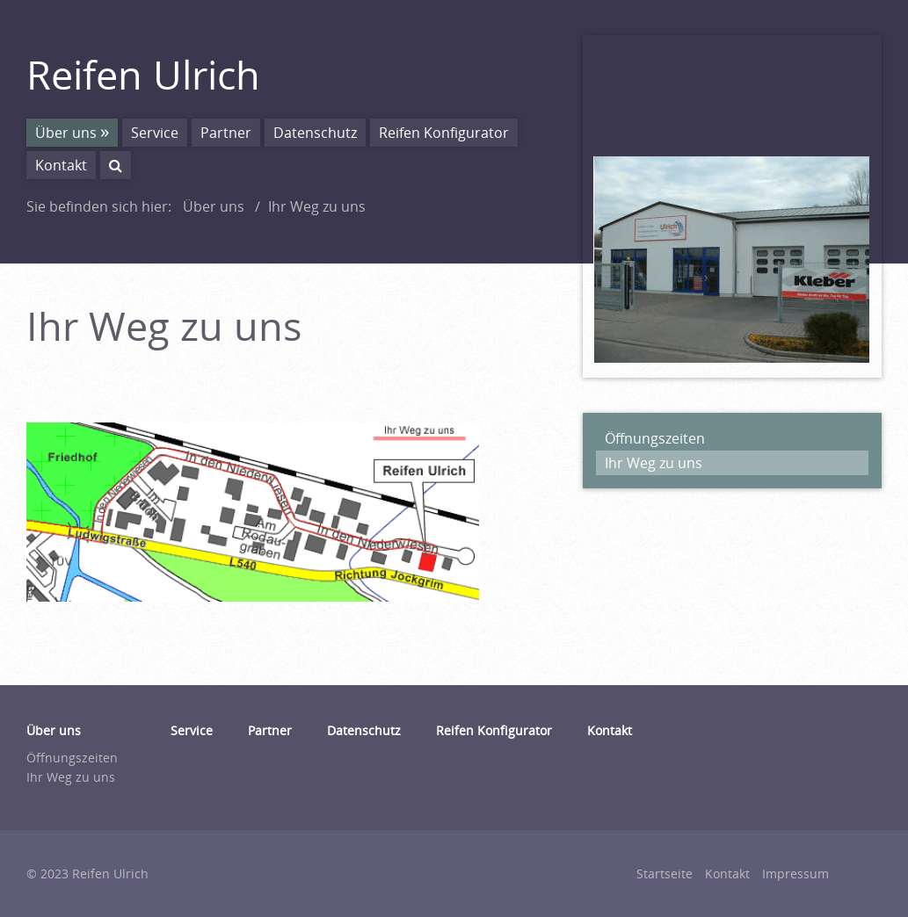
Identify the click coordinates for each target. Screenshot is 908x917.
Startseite (664, 873)
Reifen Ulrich (143, 74)
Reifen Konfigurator (444, 132)
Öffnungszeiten (655, 438)
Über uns (66, 132)
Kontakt (61, 165)
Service (154, 132)
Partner (225, 132)
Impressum (795, 873)
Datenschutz (315, 132)
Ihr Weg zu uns (653, 463)
